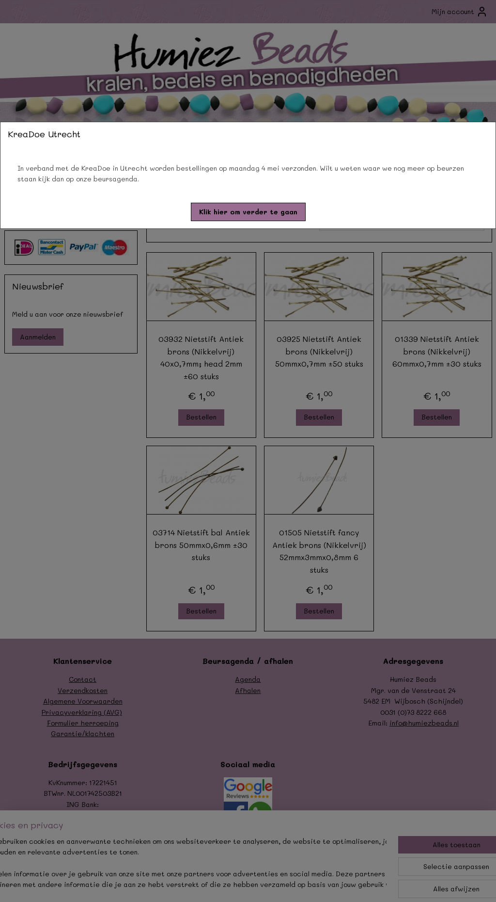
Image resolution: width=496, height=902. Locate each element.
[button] (248, 212)
